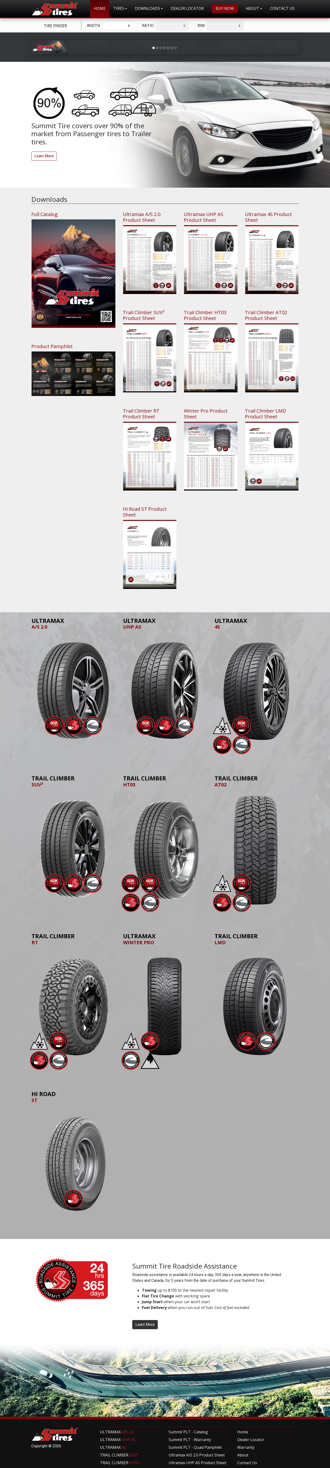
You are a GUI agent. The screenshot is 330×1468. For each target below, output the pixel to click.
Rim (201, 26)
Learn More (44, 239)
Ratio (148, 26)
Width (93, 26)
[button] (120, 8)
